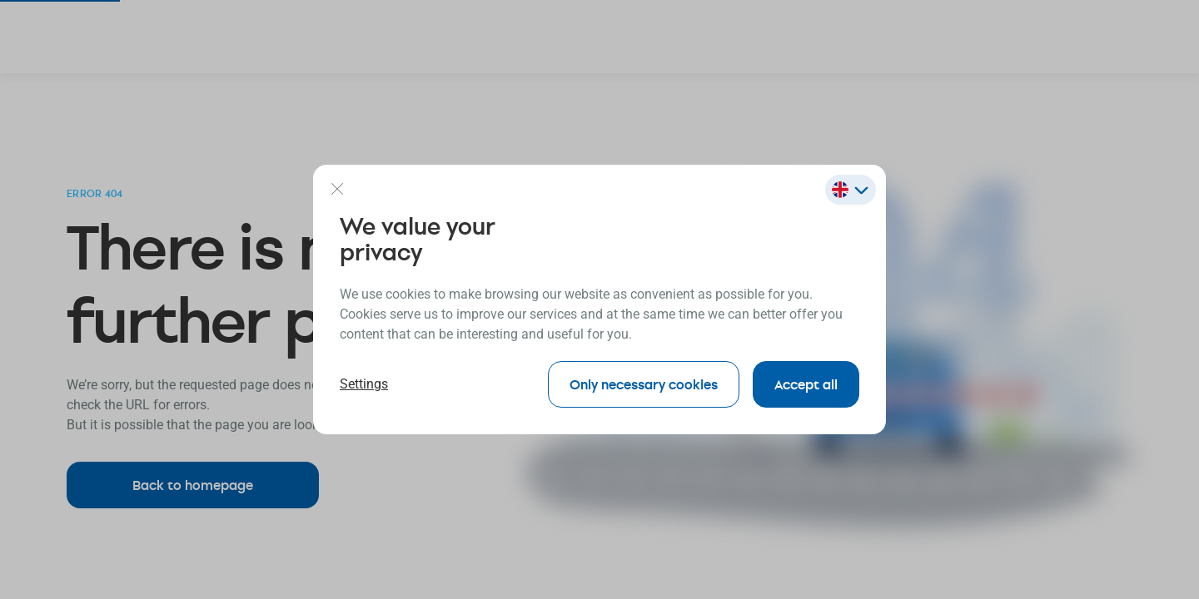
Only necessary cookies (644, 384)
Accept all (806, 384)
